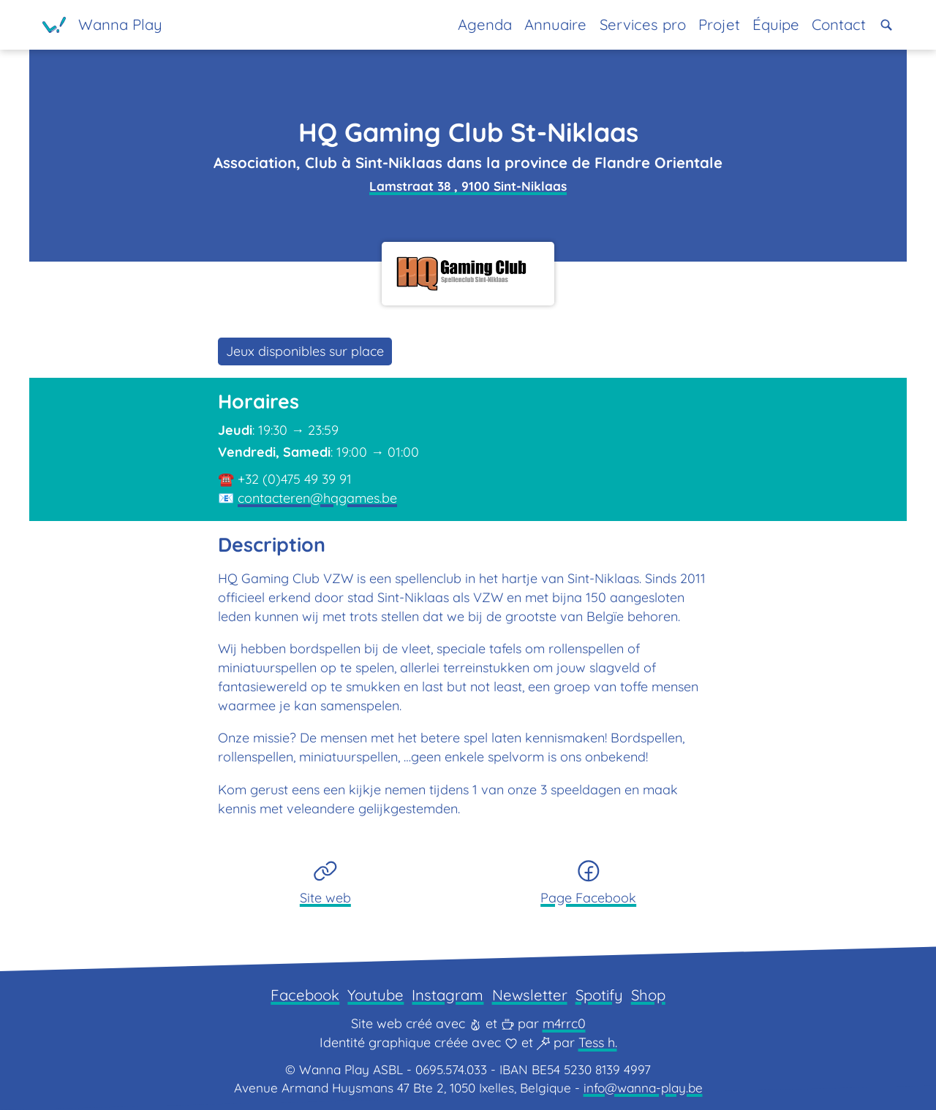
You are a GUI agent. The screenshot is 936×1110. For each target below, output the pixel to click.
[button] (886, 25)
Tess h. (597, 1042)
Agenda (485, 24)
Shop (648, 995)
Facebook (305, 995)
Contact (839, 24)
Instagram (447, 995)
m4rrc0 (564, 1023)
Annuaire (555, 24)
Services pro (643, 24)
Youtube (375, 995)
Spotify (599, 995)
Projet (719, 24)
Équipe (775, 24)
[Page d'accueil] (102, 25)
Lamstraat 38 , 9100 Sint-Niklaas (468, 186)
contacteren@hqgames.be (317, 498)
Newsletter (529, 995)
